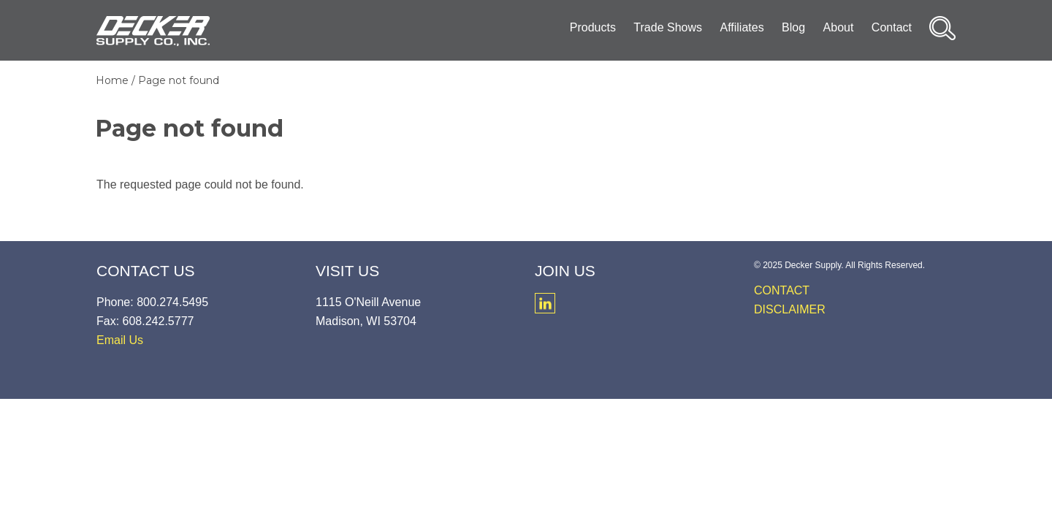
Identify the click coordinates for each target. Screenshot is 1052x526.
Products (593, 27)
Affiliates (741, 27)
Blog (793, 27)
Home (112, 80)
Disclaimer (790, 309)
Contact (892, 27)
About (838, 27)
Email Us (119, 340)
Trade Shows (667, 27)
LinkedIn (545, 303)
